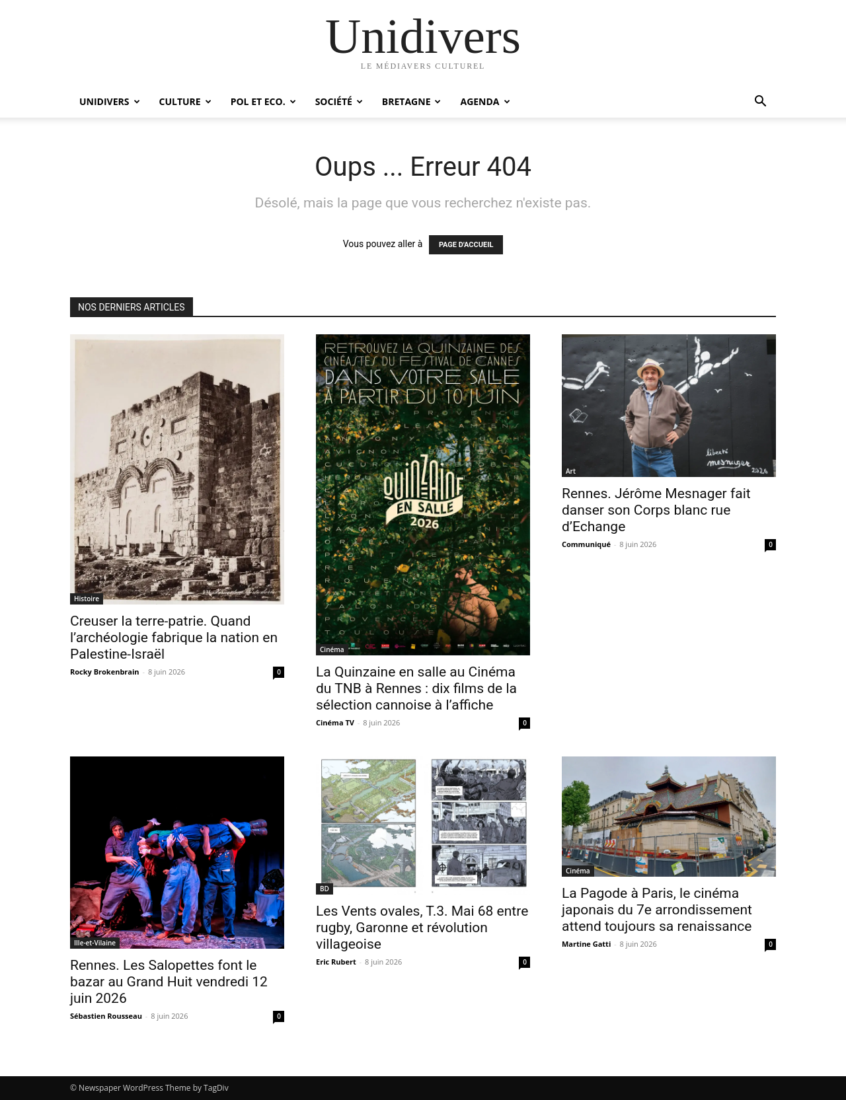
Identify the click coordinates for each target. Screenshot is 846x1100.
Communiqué (586, 544)
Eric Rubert (336, 962)
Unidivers (109, 101)
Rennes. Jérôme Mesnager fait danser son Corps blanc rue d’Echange (656, 510)
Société (339, 101)
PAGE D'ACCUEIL (466, 244)
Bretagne (412, 101)
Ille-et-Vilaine (95, 942)
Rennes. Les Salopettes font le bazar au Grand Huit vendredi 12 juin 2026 (169, 981)
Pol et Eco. (263, 101)
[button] (760, 102)
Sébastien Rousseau (106, 1016)
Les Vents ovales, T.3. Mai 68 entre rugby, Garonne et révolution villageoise (422, 927)
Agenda (485, 101)
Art (571, 471)
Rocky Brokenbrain (104, 672)
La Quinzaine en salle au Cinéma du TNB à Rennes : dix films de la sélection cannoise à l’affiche (416, 688)
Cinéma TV (335, 722)
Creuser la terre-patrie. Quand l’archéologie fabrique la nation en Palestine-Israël (174, 637)
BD (324, 888)
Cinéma (332, 649)
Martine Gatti (586, 944)
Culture (185, 101)
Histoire (86, 598)
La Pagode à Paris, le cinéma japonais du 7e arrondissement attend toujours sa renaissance (657, 909)
